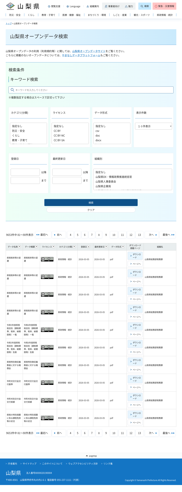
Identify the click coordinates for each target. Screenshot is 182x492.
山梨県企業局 (133, 186)
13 (147, 229)
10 (122, 229)
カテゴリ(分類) (19, 113)
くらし (28, 135)
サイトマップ (29, 470)
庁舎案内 (12, 470)
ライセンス (59, 113)
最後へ (90, 236)
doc (112, 135)
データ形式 (101, 113)
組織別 (98, 159)
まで (28, 180)
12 (139, 229)
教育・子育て (28, 140)
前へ (66, 229)
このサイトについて (52, 470)
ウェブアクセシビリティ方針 (83, 470)
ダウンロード (137, 256)
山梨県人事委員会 (133, 181)
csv (112, 130)
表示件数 (141, 113)
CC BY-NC (70, 135)
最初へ (50, 229)
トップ (9, 23)
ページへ (137, 264)
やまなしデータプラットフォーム (81, 55)
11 (130, 229)
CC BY (70, 130)
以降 (28, 172)
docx (112, 140)
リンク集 (108, 470)
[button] (54, 6)
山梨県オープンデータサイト (89, 51)
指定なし (28, 126)
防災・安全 (28, 130)
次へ (161, 229)
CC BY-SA (70, 140)
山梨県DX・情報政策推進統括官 (133, 176)
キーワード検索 (24, 79)
